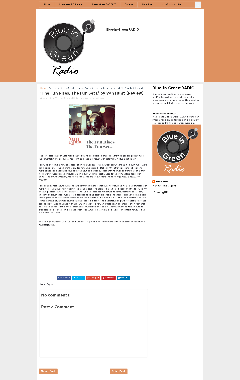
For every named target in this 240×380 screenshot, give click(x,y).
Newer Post (48, 371)
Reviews (129, 4)
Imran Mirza (162, 181)
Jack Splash (69, 88)
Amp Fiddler (54, 88)
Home (47, 4)
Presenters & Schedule (70, 4)
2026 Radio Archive (171, 4)
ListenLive (147, 4)
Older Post (118, 371)
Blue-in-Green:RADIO (173, 88)
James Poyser (84, 88)
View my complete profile (165, 186)
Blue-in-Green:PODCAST (104, 4)
